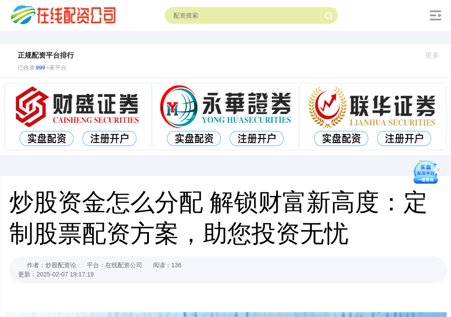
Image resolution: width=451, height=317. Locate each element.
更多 (436, 55)
